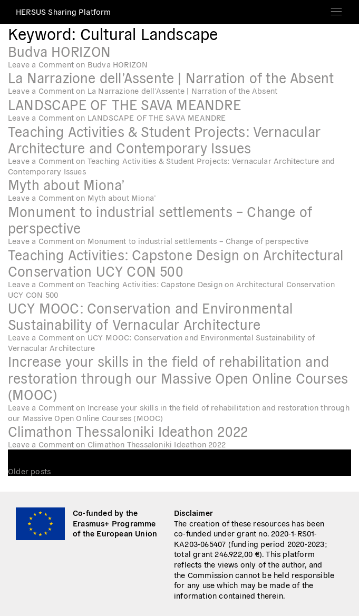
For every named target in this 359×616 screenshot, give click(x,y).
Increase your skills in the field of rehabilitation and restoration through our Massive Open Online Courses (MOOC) (178, 377)
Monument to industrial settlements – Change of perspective (160, 219)
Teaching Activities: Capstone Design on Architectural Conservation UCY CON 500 (176, 262)
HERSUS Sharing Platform (63, 11)
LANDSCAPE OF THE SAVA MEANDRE (124, 104)
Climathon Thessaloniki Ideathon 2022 (128, 430)
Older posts (29, 471)
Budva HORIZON (59, 51)
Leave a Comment (78, 64)
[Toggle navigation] (336, 8)
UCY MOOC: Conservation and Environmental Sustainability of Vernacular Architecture (150, 316)
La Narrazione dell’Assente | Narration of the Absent (171, 77)
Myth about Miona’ (66, 184)
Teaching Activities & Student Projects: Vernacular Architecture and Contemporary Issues (164, 139)
